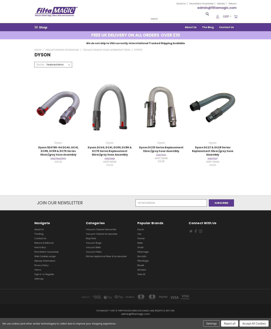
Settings (211, 323)
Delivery (221, 3)
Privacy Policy (41, 265)
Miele (140, 242)
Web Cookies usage (44, 256)
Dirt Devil (141, 269)
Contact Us (226, 27)
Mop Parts (91, 238)
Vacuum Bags (93, 242)
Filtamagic (143, 251)
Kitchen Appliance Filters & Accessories (106, 256)
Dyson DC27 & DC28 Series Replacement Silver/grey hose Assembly (212, 151)
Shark (140, 247)
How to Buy (40, 247)
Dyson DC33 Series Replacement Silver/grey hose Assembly (161, 149)
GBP (227, 16)
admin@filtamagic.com (217, 8)
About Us (181, 3)
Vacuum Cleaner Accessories (101, 233)
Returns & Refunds (44, 242)
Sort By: (40, 64)
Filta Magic (143, 260)
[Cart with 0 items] (235, 16)
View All (141, 274)
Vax (139, 233)
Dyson (140, 229)
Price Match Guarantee (201, 3)
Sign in (38, 274)
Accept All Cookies (254, 323)
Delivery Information (44, 260)
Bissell (140, 265)
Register (49, 274)
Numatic (142, 256)
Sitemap (38, 278)
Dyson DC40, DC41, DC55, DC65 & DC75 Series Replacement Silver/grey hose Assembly (110, 151)
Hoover (141, 238)
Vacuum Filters (94, 251)
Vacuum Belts (93, 247)
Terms (37, 269)
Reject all (229, 323)
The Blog (208, 27)
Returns (233, 3)
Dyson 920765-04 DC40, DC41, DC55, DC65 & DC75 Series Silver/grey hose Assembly (58, 151)
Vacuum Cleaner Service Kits (101, 229)
